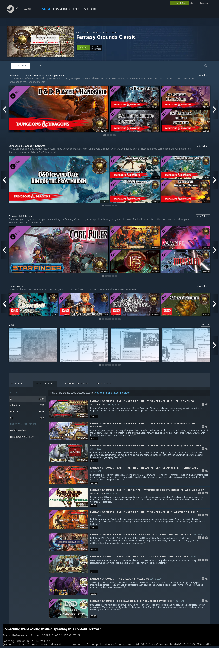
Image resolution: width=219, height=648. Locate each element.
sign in (193, 3)
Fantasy (27, 411)
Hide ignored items (19, 430)
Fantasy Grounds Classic (106, 37)
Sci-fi (27, 417)
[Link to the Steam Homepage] (22, 11)
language (204, 3)
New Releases (45, 384)
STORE (46, 9)
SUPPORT (90, 9)
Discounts (104, 384)
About (77, 9)
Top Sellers (19, 384)
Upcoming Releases (76, 384)
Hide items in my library (22, 436)
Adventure (27, 405)
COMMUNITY (61, 9)
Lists (39, 65)
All (27, 398)
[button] (83, 48)
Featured (21, 65)
